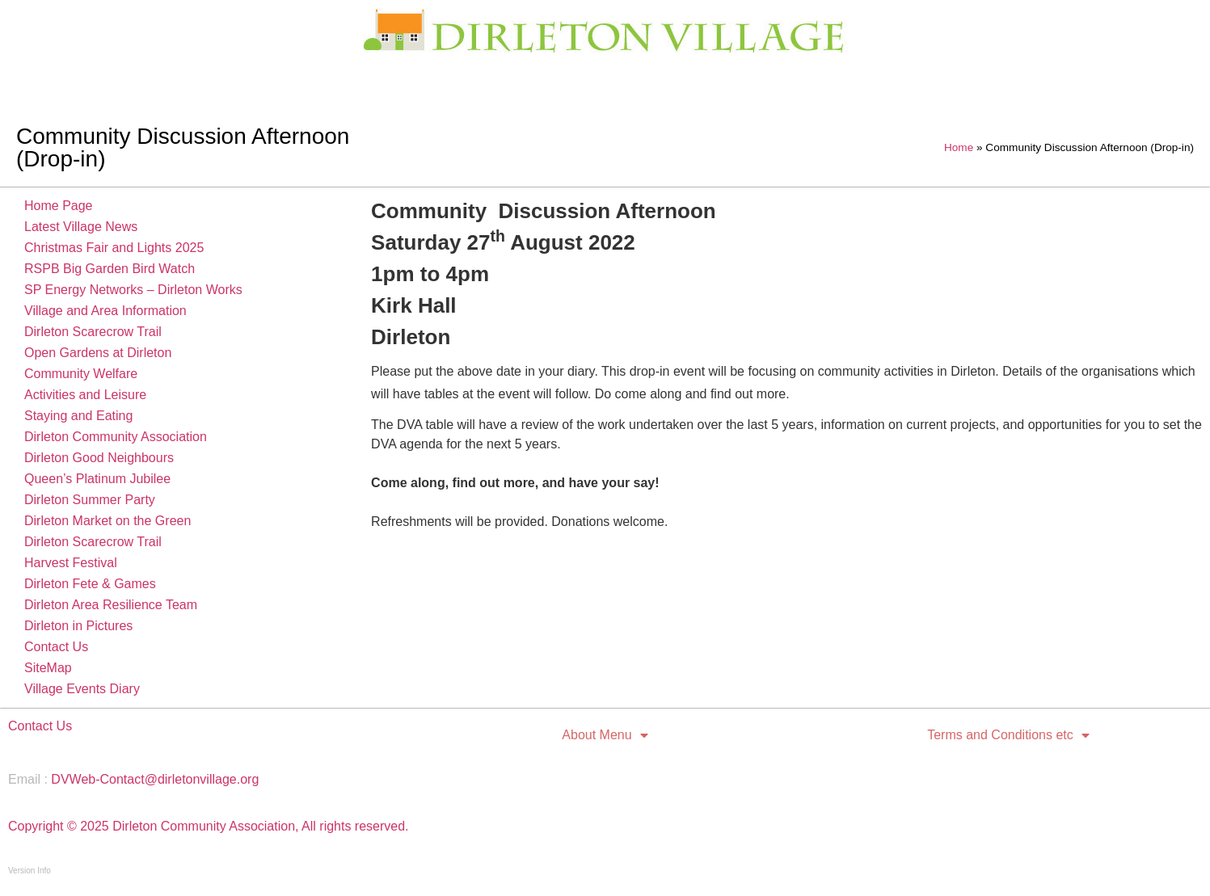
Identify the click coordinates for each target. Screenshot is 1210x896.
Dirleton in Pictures (78, 626)
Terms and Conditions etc (1008, 735)
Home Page (58, 205)
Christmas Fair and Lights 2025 (114, 247)
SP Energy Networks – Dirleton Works (133, 290)
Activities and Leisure (85, 395)
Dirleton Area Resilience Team (110, 605)
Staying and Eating (78, 416)
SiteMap (48, 668)
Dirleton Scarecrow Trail (93, 332)
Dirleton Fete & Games (90, 584)
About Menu (604, 735)
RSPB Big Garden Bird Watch (109, 269)
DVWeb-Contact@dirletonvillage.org (155, 779)
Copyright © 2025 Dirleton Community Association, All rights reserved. (208, 826)
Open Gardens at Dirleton (97, 353)
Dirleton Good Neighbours (99, 458)
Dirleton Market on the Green (107, 521)
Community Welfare (80, 374)
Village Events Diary (82, 689)
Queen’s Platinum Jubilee (97, 479)
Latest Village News (80, 226)
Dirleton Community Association (115, 437)
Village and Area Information (105, 311)
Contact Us (56, 647)
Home (958, 147)
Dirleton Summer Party (89, 500)
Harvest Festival (70, 563)
